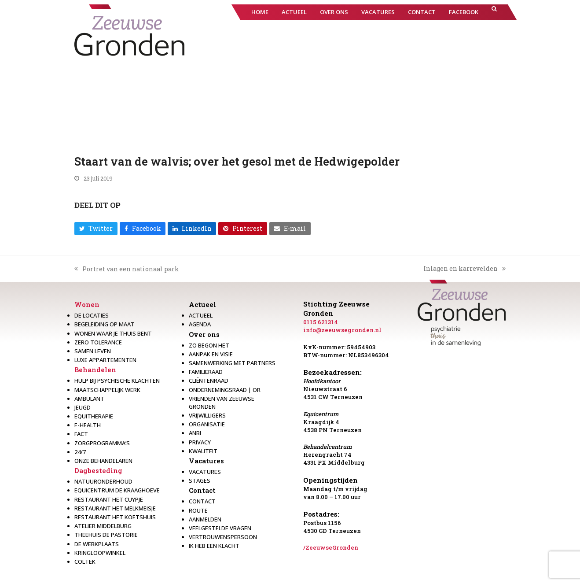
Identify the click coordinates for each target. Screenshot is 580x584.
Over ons (204, 334)
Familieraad (206, 372)
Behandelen (95, 369)
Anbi (195, 433)
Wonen (86, 304)
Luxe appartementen (105, 360)
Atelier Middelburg (103, 526)
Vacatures (206, 460)
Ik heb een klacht (214, 546)
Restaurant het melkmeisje (115, 508)
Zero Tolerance (98, 342)
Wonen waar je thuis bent (113, 333)
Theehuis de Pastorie (106, 535)
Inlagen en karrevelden (464, 268)
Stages (199, 480)
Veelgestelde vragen (220, 528)
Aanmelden (205, 519)
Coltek (84, 562)
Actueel (202, 304)
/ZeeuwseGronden (330, 547)
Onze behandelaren (103, 461)
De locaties (91, 315)
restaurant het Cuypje (108, 499)
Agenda (200, 324)
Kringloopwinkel (99, 553)
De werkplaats (96, 544)
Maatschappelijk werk (107, 390)
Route (198, 510)
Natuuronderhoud (103, 481)
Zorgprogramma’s (102, 443)
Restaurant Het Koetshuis (115, 517)
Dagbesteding (98, 470)
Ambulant (89, 399)
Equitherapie (93, 416)
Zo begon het (209, 345)
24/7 (80, 452)
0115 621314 (320, 322)
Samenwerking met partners (232, 363)
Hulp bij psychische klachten (117, 380)
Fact (81, 434)
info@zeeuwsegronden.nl (342, 330)
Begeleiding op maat (104, 324)
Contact (202, 490)
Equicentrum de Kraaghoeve (117, 490)
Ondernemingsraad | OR (225, 390)
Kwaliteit (203, 451)
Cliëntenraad (208, 380)
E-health (87, 425)
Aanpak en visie (211, 354)
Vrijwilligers (207, 415)
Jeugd (82, 407)
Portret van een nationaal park (126, 269)
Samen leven (92, 351)
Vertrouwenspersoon (223, 537)
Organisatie (207, 424)
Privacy (200, 442)
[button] (494, 12)
